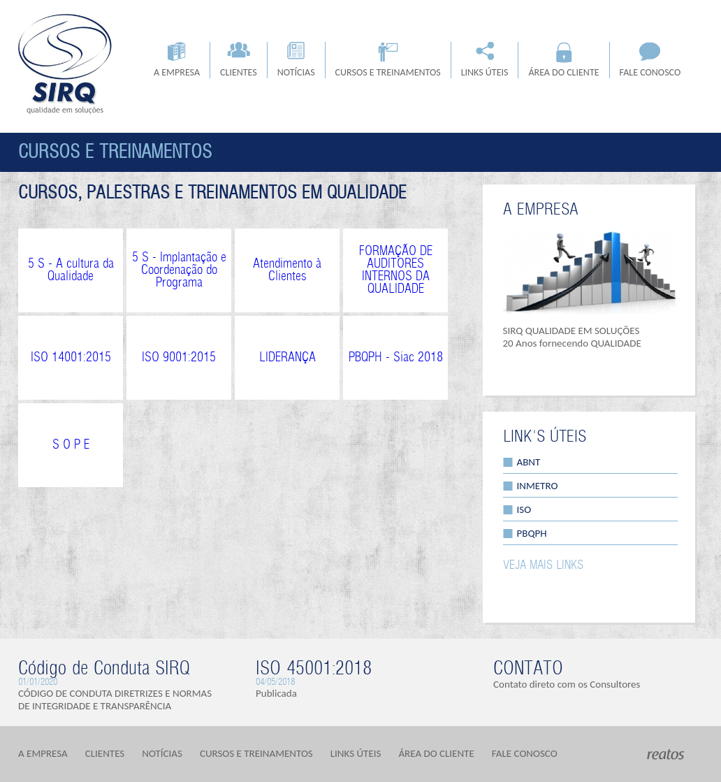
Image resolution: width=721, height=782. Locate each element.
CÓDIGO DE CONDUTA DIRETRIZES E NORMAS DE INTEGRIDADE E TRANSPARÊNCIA (115, 699)
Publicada (276, 693)
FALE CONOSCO (650, 60)
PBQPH (532, 533)
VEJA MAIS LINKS (543, 565)
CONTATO (528, 669)
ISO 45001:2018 (314, 669)
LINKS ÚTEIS (485, 60)
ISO (524, 509)
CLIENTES (238, 60)
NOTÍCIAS (296, 60)
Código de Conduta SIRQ (104, 669)
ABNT (529, 462)
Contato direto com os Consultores (566, 684)
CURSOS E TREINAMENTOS (388, 60)
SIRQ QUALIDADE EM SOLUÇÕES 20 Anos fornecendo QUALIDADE (572, 336)
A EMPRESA (177, 60)
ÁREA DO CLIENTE (563, 60)
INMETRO (537, 485)
